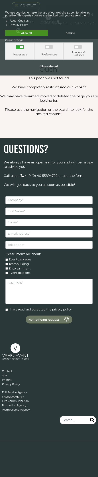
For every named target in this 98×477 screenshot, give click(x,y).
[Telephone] (49, 245)
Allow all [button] (26, 33)
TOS (4, 375)
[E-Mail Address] (49, 234)
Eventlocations (19, 272)
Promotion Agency (14, 405)
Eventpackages (20, 259)
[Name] (49, 222)
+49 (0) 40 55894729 (39, 176)
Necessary (20, 54)
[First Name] (49, 211)
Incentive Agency (13, 397)
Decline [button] (70, 33)
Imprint (7, 380)
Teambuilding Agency (16, 410)
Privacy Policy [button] (19, 24)
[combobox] (78, 420)
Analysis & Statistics (78, 54)
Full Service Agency (14, 392)
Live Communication (15, 401)
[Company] (49, 200)
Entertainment (20, 268)
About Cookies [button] (19, 20)
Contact (7, 371)
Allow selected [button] (49, 66)
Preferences (49, 54)
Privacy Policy (11, 384)
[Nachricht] (49, 291)
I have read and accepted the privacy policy (40, 309)
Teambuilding (19, 263)
